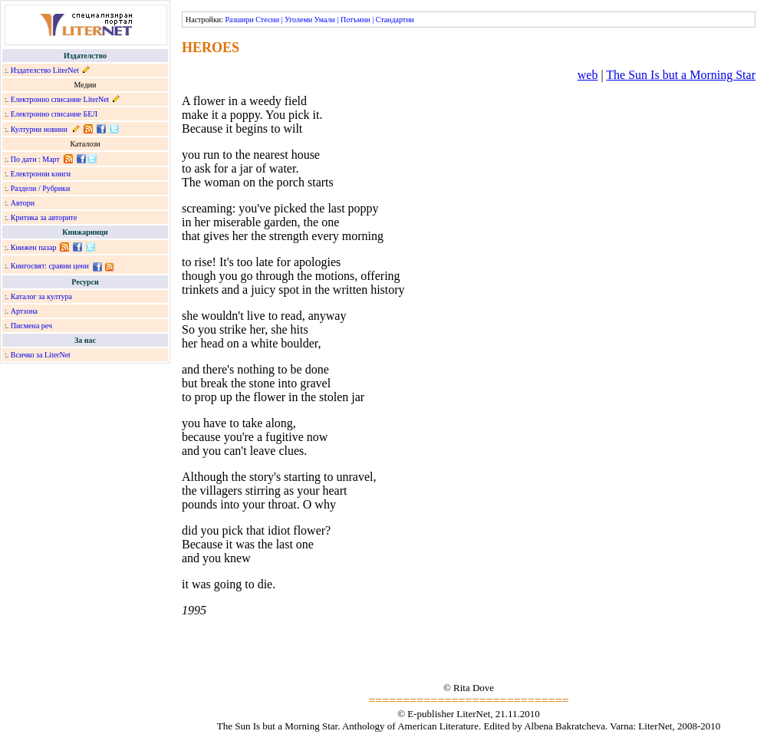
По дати (24, 159)
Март (51, 159)
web (588, 74)
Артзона (24, 311)
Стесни (267, 19)
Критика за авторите (44, 217)
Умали (324, 19)
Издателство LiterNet (45, 70)
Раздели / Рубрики (41, 188)
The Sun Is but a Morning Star (680, 74)
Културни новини (39, 129)
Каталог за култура (41, 296)
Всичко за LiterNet (41, 355)
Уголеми (298, 19)
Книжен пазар (34, 247)
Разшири (239, 19)
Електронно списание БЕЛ (54, 114)
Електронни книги (41, 174)
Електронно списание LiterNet (60, 99)
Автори (23, 203)
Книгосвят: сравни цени (50, 266)
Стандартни (395, 19)
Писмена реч (31, 325)
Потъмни (355, 19)
